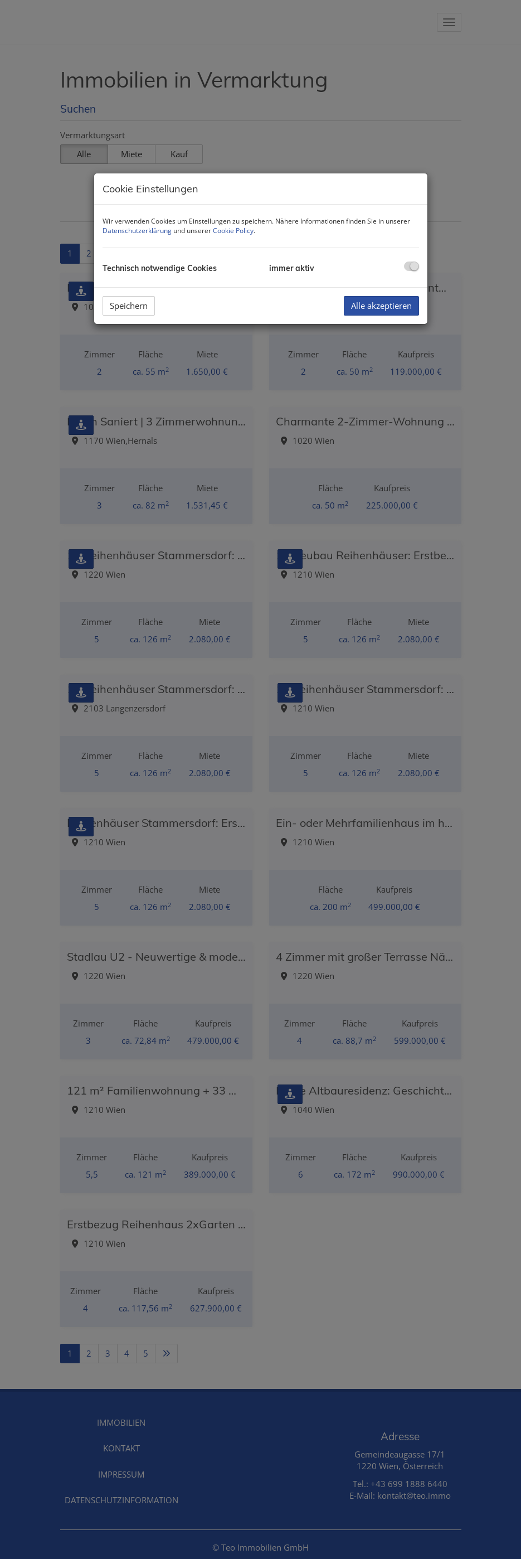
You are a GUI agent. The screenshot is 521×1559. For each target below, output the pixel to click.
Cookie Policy (233, 230)
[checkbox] (411, 266)
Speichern (129, 305)
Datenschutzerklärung (137, 230)
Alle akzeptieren (381, 305)
